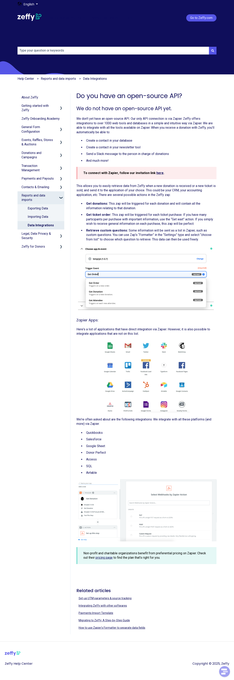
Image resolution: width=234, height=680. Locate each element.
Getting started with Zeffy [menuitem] (35, 108)
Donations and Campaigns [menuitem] (31, 155)
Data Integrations (95, 79)
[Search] (212, 50)
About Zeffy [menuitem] (29, 97)
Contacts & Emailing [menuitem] (35, 187)
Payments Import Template (96, 613)
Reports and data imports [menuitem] (33, 198)
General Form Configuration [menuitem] (30, 129)
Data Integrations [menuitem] (41, 225)
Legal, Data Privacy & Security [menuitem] (36, 236)
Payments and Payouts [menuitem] (37, 178)
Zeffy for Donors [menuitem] (33, 246)
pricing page (104, 557)
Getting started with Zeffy (67, 18)
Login (129, 18)
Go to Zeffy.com (201, 18)
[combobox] (113, 50)
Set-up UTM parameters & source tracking (105, 598)
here (160, 173)
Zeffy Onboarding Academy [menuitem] (40, 119)
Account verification (105, 18)
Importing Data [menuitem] (38, 217)
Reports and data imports (58, 79)
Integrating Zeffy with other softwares (103, 605)
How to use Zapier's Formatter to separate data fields (112, 627)
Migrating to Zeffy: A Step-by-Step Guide (104, 620)
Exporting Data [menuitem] (38, 208)
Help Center (26, 79)
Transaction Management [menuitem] (30, 168)
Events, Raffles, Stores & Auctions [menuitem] (37, 142)
